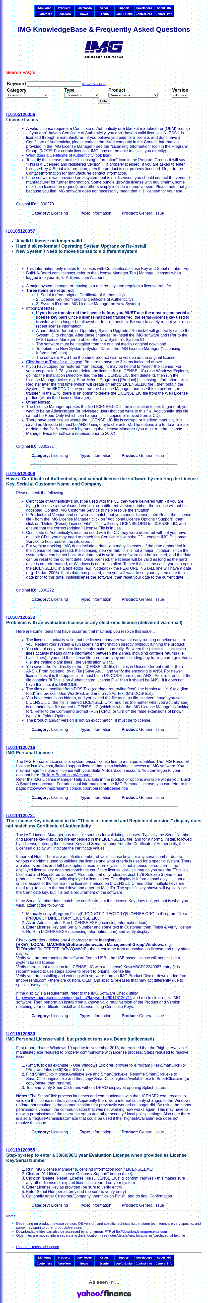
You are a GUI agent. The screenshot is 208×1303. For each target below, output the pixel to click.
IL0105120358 (20, 473)
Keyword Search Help (94, 84)
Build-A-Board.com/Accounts (66, 775)
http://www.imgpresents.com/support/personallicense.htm (77, 788)
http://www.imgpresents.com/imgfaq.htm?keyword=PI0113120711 (74, 998)
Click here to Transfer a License (54, 362)
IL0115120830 (20, 1033)
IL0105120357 (20, 231)
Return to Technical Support (37, 1247)
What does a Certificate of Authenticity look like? (68, 155)
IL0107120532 (20, 617)
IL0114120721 (20, 815)
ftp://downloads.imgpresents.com (141, 1231)
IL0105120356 (20, 114)
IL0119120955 (20, 1150)
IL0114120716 (20, 747)
